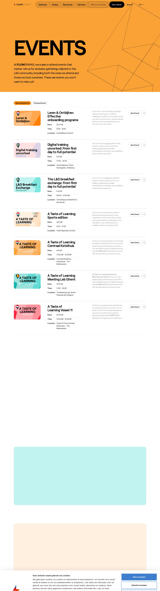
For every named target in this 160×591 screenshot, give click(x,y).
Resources (67, 4)
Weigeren (139, 575)
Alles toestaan (139, 558)
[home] (22, 4)
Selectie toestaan (139, 566)
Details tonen (135, 586)
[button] (42, 4)
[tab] (22, 103)
